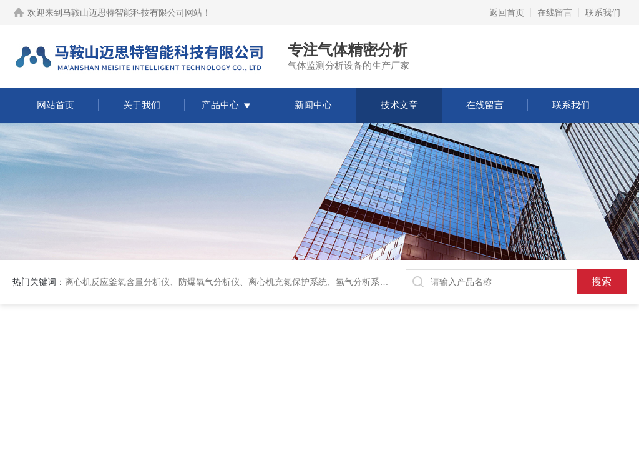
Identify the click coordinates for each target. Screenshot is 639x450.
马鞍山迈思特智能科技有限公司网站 (132, 13)
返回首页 (506, 13)
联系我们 (602, 13)
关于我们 (141, 104)
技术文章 (399, 104)
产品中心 (220, 104)
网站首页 (55, 104)
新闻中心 (313, 104)
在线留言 (554, 13)
